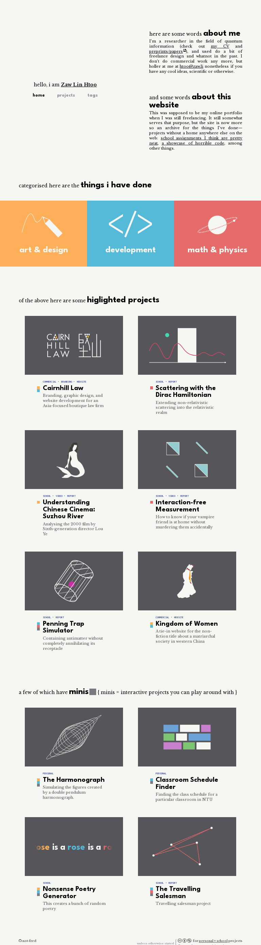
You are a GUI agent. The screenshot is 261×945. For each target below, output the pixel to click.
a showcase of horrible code (193, 143)
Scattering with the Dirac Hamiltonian (183, 391)
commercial (49, 381)
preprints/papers (166, 51)
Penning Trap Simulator (61, 621)
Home (39, 95)
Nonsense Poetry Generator (66, 883)
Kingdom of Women (183, 618)
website (81, 381)
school (160, 381)
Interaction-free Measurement (178, 503)
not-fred (29, 929)
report (173, 381)
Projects (66, 95)
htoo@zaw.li (191, 66)
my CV (220, 46)
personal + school (213, 929)
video (59, 493)
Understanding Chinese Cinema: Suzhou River (66, 506)
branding (66, 381)
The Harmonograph (70, 773)
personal (48, 766)
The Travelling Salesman (176, 883)
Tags (92, 95)
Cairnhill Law (61, 388)
